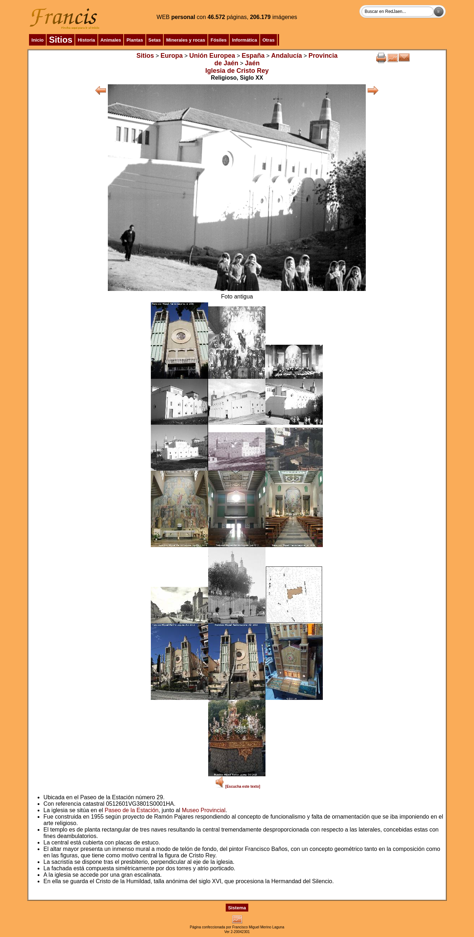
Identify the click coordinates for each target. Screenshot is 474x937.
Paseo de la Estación (131, 810)
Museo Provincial (203, 810)
